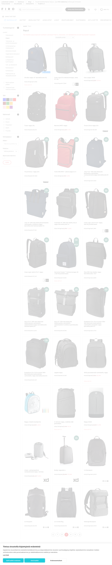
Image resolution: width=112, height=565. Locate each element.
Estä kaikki (35, 560)
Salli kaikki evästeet (13, 560)
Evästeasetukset (56, 560)
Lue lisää (6, 555)
